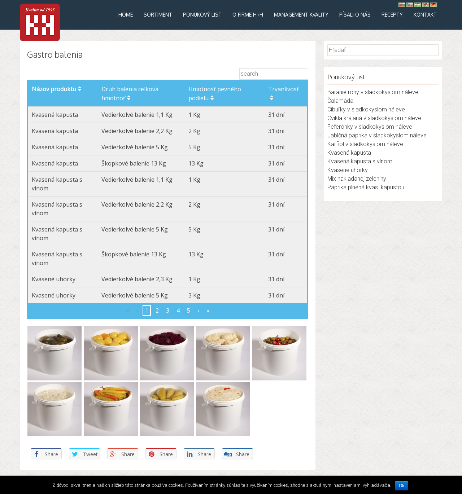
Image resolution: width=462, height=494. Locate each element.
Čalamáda (340, 100)
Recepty (392, 15)
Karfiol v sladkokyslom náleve (365, 144)
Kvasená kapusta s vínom (359, 161)
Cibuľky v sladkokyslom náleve (366, 109)
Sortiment (158, 15)
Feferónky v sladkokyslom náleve (369, 126)
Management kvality (301, 15)
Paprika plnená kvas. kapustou (365, 187)
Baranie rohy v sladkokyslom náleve (372, 92)
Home (125, 15)
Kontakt (425, 15)
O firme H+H (247, 15)
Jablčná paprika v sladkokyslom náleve (377, 135)
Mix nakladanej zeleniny (356, 178)
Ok (401, 485)
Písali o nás (355, 15)
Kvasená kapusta (349, 152)
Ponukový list (202, 15)
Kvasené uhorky (347, 170)
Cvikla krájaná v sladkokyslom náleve (374, 118)
